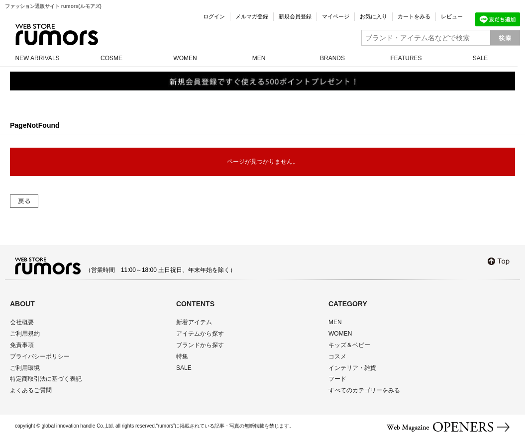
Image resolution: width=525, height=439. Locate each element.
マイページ (335, 16)
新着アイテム (194, 322)
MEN (259, 58)
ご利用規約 (25, 333)
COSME (111, 58)
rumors (57, 34)
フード (337, 378)
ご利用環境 (25, 367)
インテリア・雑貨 (352, 367)
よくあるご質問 (31, 390)
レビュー (452, 16)
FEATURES (405, 58)
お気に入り (373, 16)
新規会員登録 (295, 16)
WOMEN (185, 58)
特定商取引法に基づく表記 (46, 378)
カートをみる (414, 16)
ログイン (214, 16)
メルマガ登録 (251, 16)
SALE (480, 58)
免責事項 (22, 345)
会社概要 (22, 322)
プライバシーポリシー (40, 356)
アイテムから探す (200, 333)
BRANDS (332, 58)
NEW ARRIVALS (37, 58)
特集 (182, 356)
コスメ (337, 356)
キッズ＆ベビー (349, 345)
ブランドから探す (200, 345)
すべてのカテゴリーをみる (364, 390)
